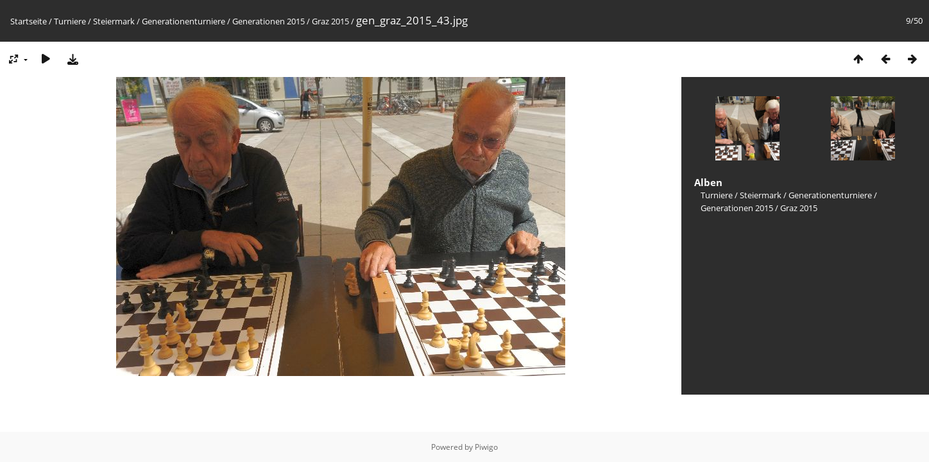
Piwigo (486, 446)
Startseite (28, 21)
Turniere (70, 21)
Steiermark (114, 21)
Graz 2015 (330, 21)
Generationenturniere (183, 21)
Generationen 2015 (268, 21)
